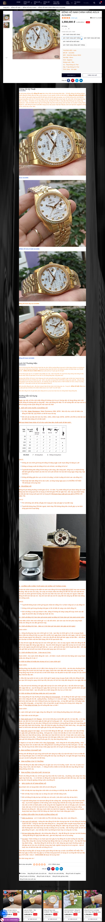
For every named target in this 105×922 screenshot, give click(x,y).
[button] (6, 17)
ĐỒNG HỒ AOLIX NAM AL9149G (29, 249)
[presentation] (14, 35)
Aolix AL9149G (23, 177)
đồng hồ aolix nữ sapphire (73, 873)
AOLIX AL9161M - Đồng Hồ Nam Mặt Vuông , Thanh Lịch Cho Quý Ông (72, 911)
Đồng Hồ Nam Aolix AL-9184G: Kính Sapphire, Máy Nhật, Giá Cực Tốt (11, 911)
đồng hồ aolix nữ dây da (43, 876)
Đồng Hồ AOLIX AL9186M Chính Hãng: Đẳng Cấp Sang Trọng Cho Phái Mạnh (92, 893)
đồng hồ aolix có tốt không (27, 876)
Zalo (3, 913)
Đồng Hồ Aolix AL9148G (26, 358)
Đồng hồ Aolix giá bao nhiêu (60, 876)
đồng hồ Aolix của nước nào (28, 879)
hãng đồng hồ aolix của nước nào (37, 873)
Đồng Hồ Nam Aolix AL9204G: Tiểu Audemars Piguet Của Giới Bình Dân (51, 911)
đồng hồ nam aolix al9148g (56, 873)
